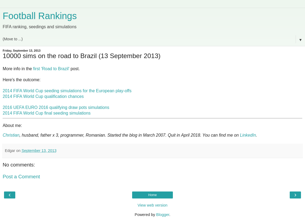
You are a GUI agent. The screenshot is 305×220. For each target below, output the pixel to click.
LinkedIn (248, 135)
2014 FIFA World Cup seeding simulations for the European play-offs (67, 90)
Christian (11, 135)
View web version (152, 205)
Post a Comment (21, 176)
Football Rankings (40, 16)
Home (152, 195)
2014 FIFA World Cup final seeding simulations (47, 113)
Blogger (162, 214)
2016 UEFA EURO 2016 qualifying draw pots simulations (56, 107)
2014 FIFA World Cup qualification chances (43, 96)
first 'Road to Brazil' (51, 68)
